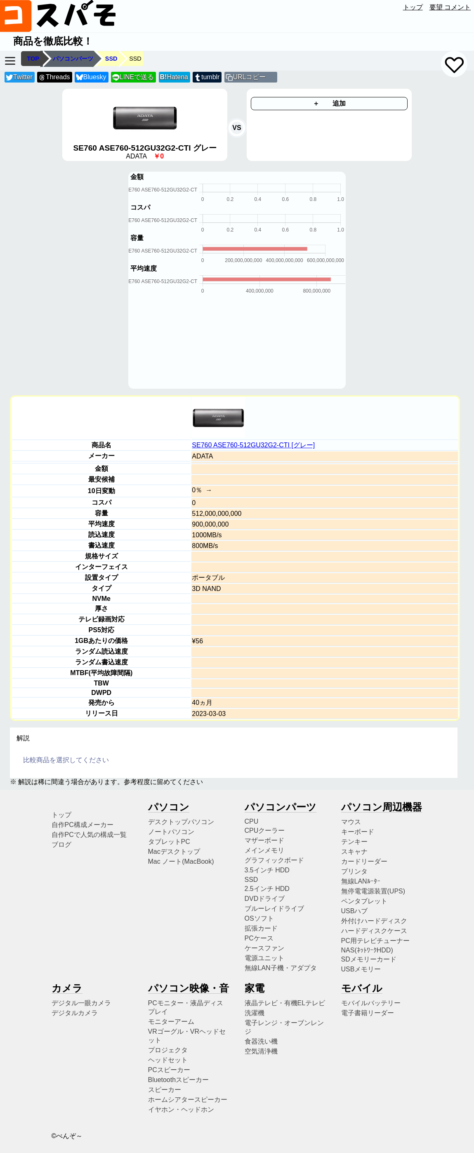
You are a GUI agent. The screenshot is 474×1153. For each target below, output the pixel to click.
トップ (413, 7)
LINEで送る (133, 77)
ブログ (61, 844)
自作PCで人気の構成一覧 (89, 834)
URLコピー (249, 76)
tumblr (206, 77)
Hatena (174, 76)
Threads (54, 77)
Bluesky (91, 77)
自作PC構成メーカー (82, 824)
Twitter (19, 77)
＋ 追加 (329, 103)
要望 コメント (450, 7)
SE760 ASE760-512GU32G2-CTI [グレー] (253, 445)
